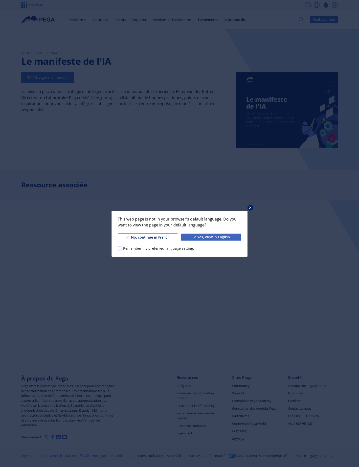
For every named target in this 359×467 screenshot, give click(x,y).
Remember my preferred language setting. (158, 248)
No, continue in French (148, 237)
